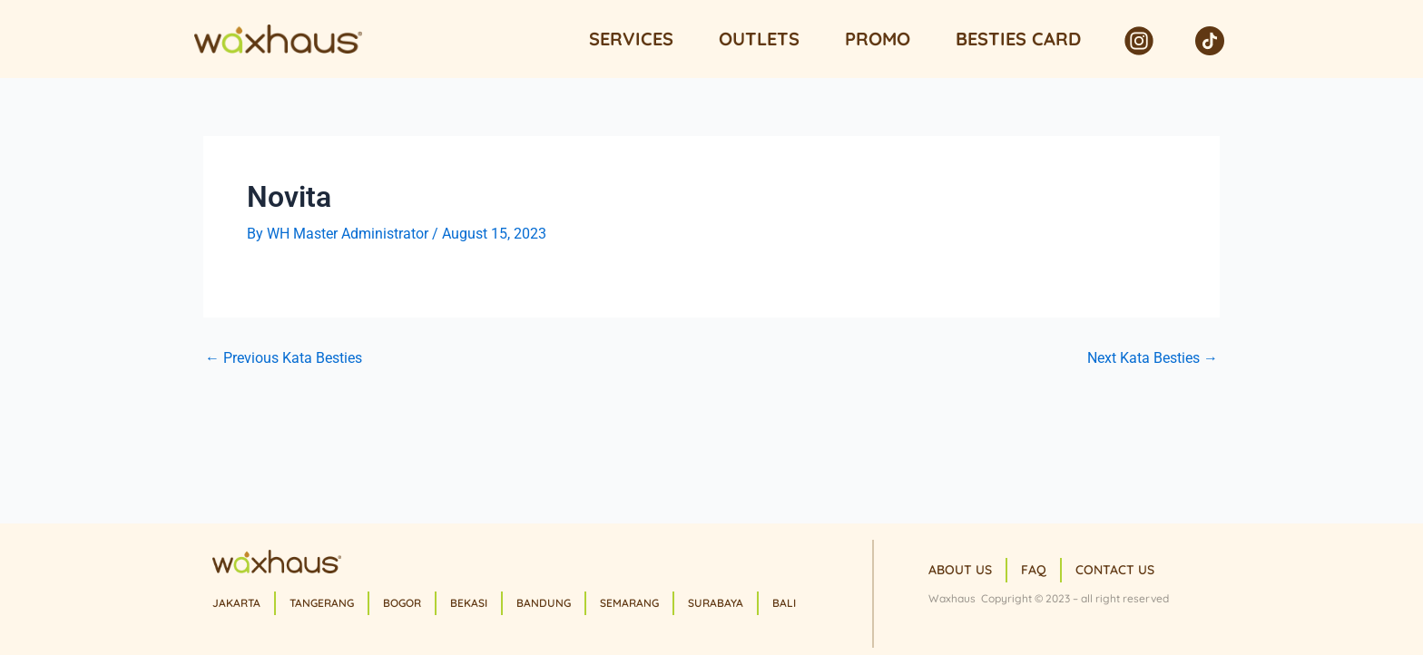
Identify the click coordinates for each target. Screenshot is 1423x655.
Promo (877, 38)
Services (631, 38)
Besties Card (1018, 38)
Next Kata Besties (1152, 358)
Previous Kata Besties (283, 358)
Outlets (759, 38)
